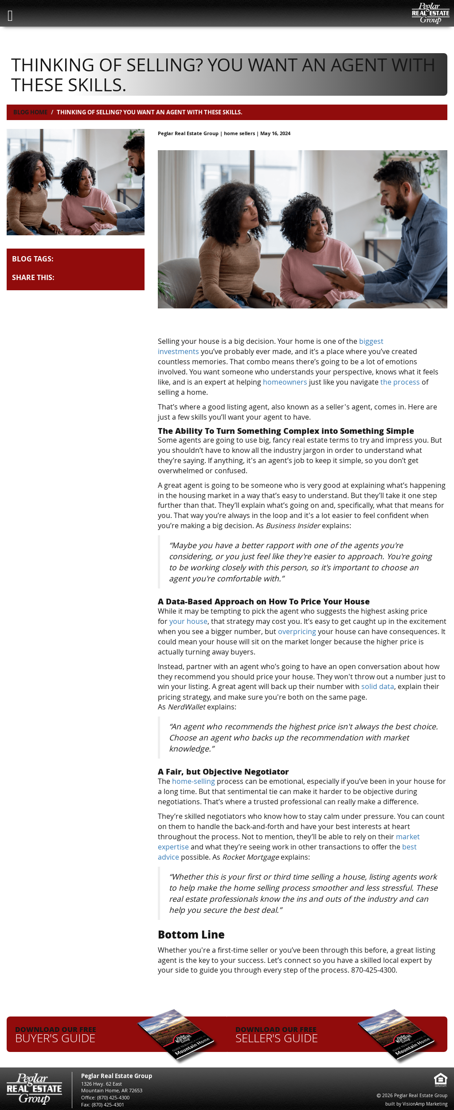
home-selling (193, 780)
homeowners (285, 381)
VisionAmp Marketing (425, 1102)
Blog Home (30, 112)
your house (188, 621)
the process (400, 381)
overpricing (297, 630)
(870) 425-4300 (113, 1095)
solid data (377, 686)
